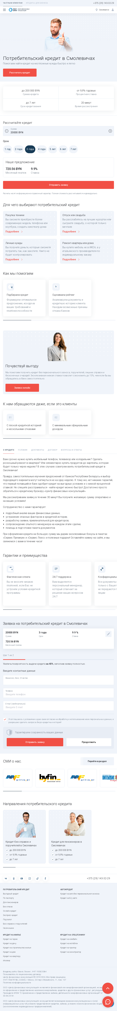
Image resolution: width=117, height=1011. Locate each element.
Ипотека (6, 961)
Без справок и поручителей (15, 924)
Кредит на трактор (68, 948)
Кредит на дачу (9, 943)
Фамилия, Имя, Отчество (16, 678)
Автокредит (66, 889)
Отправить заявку (58, 185)
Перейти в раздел (97, 761)
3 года (29, 149)
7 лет (72, 149)
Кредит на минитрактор (70, 952)
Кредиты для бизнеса (37, 3)
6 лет (62, 149)
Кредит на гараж (10, 939)
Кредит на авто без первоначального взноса (79, 894)
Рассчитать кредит (19, 72)
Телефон (9, 691)
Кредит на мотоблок (69, 943)
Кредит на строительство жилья (17, 948)
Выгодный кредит (10, 894)
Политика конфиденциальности (17, 983)
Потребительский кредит (16, 889)
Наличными (8, 928)
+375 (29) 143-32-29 (103, 3)
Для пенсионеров (10, 902)
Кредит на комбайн (68, 939)
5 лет (52, 149)
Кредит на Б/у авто (68, 898)
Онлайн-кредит (9, 911)
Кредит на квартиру (11, 956)
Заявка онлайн (22, 388)
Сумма (14, 129)
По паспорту (8, 898)
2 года (17, 149)
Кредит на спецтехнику (72, 935)
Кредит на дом (9, 952)
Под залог (7, 919)
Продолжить (89, 742)
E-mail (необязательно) (15, 704)
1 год (7, 149)
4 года (41, 149)
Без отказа (8, 907)
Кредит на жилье (12, 935)
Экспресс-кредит (10, 915)
